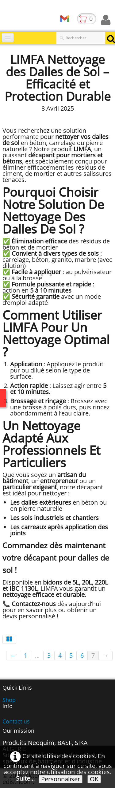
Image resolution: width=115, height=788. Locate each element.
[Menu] (8, 37)
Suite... (25, 778)
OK (94, 779)
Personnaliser (60, 779)
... (37, 655)
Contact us (16, 721)
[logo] (2, 17)
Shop (9, 699)
